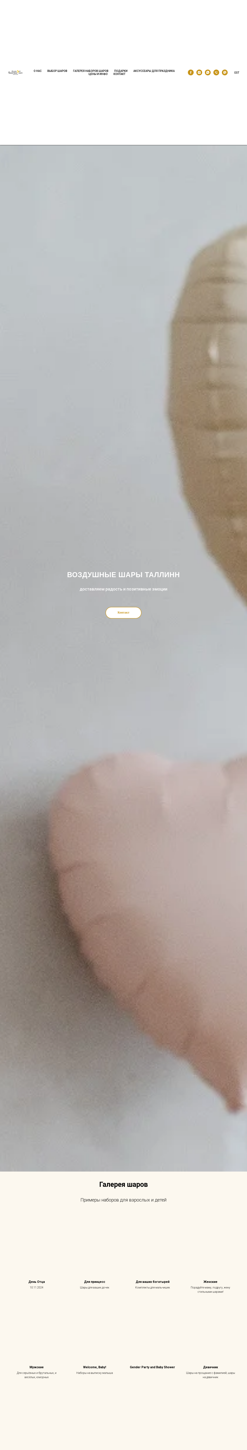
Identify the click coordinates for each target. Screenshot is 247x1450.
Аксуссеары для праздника (154, 70)
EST (236, 72)
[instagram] (199, 72)
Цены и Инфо (98, 74)
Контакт (119, 74)
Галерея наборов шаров (90, 70)
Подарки (121, 70)
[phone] (216, 72)
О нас (38, 70)
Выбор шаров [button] (57, 70)
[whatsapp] (208, 72)
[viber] (225, 72)
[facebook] (191, 72)
